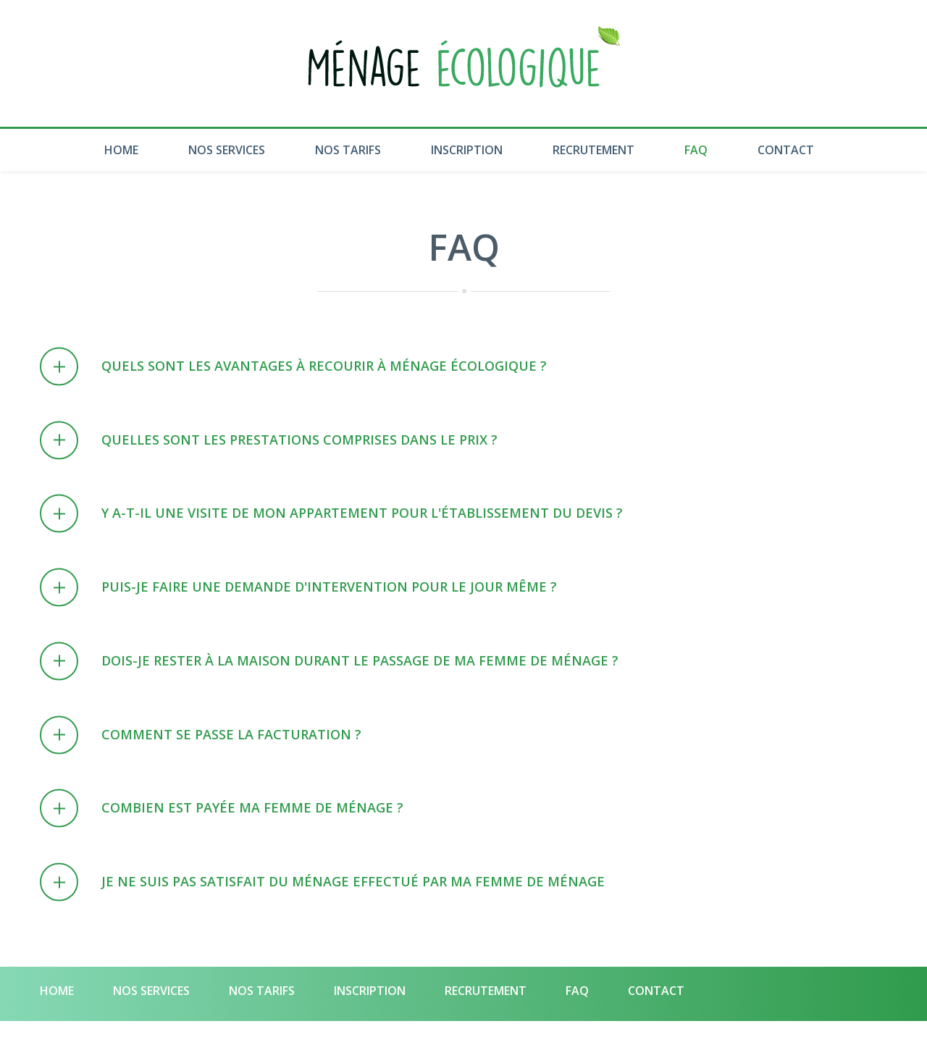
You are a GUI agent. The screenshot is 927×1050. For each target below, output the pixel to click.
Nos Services (226, 150)
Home (121, 150)
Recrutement (593, 150)
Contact (786, 150)
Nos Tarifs (348, 150)
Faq (696, 150)
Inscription (467, 150)
